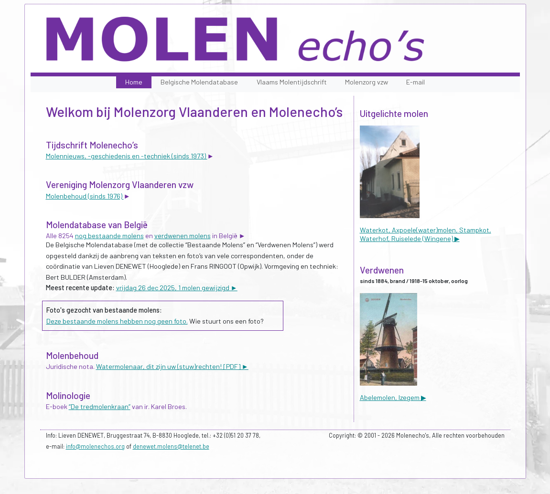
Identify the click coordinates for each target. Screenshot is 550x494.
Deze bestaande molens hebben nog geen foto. (117, 321)
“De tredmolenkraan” (99, 406)
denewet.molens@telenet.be (171, 446)
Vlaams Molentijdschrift (292, 82)
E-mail (415, 82)
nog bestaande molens (109, 235)
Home (133, 82)
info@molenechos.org (95, 446)
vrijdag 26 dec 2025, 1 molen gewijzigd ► (176, 288)
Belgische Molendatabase (199, 82)
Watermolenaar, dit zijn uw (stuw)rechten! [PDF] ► (172, 366)
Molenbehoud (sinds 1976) (85, 196)
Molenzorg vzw (366, 82)
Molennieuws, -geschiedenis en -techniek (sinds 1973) (126, 156)
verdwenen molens (182, 235)
